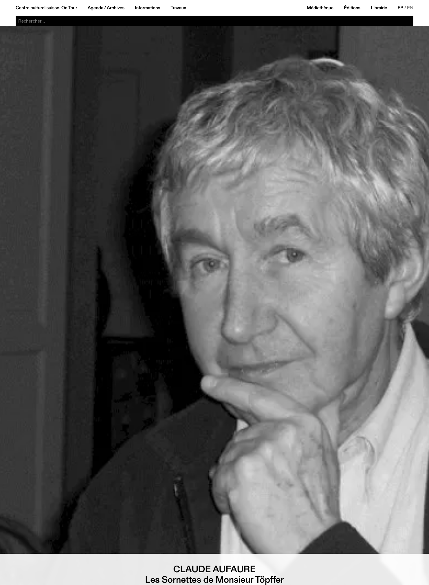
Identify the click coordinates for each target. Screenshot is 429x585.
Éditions (352, 7)
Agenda (95, 7)
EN (410, 7)
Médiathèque (320, 7)
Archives (115, 7)
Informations (147, 7)
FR (401, 7)
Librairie (379, 7)
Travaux (178, 7)
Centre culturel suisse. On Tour (46, 7)
